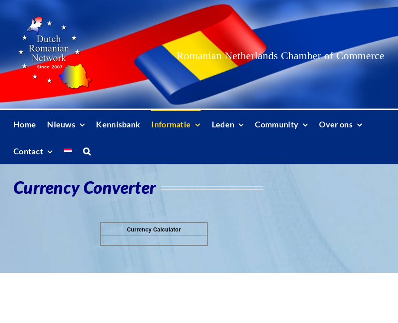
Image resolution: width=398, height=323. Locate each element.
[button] (87, 150)
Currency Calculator (154, 230)
